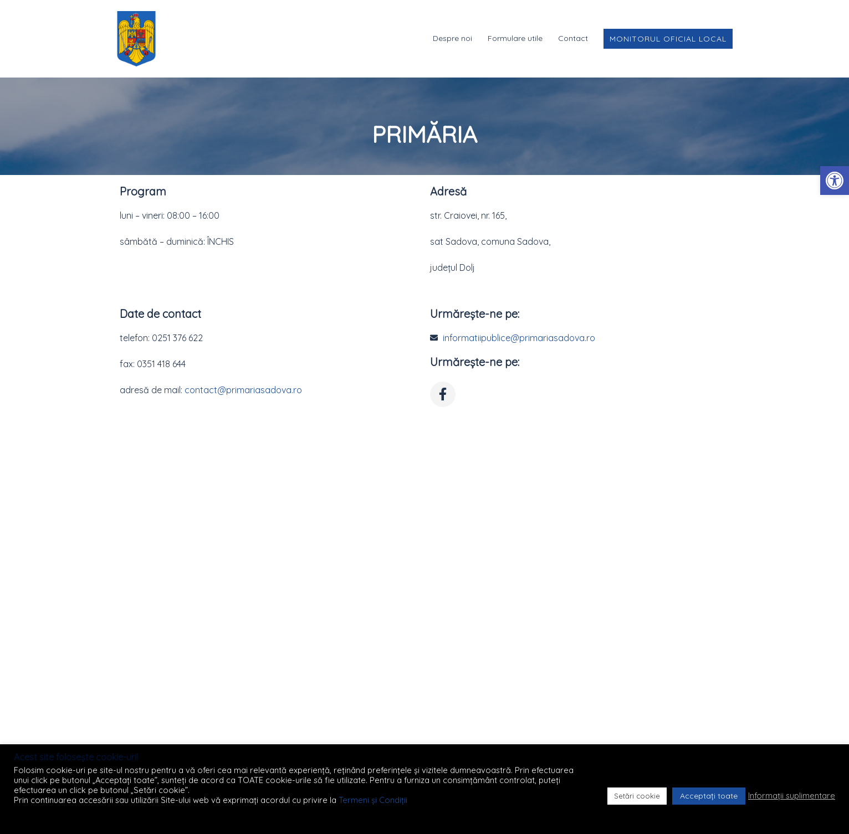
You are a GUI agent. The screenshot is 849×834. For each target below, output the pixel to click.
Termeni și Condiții (373, 800)
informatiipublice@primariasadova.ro (519, 337)
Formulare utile (515, 38)
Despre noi (452, 38)
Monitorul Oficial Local (668, 39)
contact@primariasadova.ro (243, 389)
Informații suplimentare (791, 796)
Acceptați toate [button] (709, 796)
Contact (573, 38)
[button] (834, 180)
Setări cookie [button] (637, 795)
